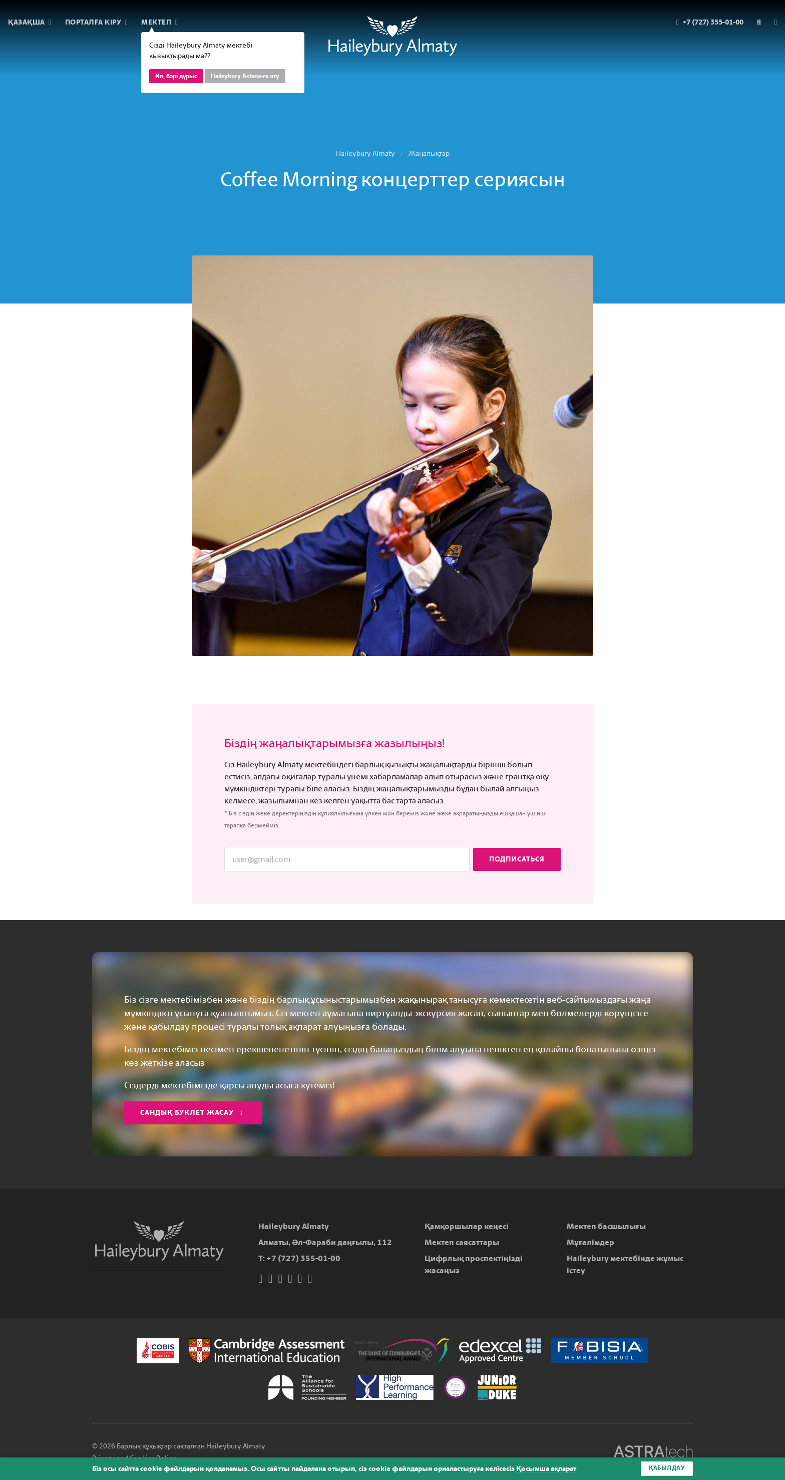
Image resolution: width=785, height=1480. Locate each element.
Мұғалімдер (590, 1242)
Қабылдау (667, 1468)
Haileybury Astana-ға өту (245, 76)
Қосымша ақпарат (546, 1468)
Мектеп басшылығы (606, 1226)
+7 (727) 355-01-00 (303, 1258)
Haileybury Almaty (365, 153)
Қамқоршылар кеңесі (467, 1226)
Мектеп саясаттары (462, 1242)
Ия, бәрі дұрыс (176, 76)
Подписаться (517, 859)
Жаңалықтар (429, 153)
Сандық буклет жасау (191, 1112)
